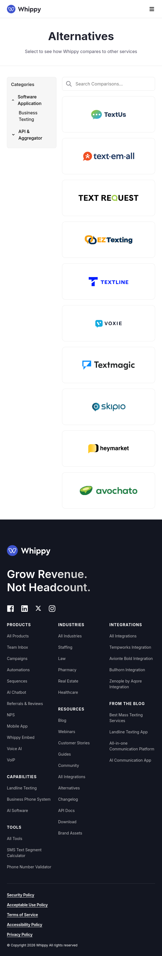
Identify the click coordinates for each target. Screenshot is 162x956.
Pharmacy (67, 669)
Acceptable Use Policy (27, 904)
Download (67, 821)
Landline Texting (22, 788)
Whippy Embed (20, 737)
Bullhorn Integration (127, 669)
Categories (22, 84)
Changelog (68, 799)
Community (68, 765)
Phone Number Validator (29, 866)
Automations (18, 669)
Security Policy (20, 895)
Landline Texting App (128, 732)
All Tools (14, 838)
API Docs (66, 810)
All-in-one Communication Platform (131, 746)
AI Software (17, 810)
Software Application (26, 100)
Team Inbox (17, 647)
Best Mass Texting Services (126, 717)
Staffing (65, 647)
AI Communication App (130, 760)
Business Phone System (28, 799)
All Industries (70, 636)
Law (62, 658)
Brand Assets (70, 833)
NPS (11, 714)
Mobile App (17, 726)
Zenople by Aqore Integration (125, 684)
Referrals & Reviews (25, 703)
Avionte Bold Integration (131, 658)
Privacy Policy (20, 934)
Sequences (17, 681)
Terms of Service (22, 914)
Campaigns (17, 658)
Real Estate (68, 681)
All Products (18, 636)
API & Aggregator (26, 135)
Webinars (66, 731)
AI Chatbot (16, 692)
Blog (62, 720)
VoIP (11, 760)
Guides (64, 754)
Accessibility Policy (24, 924)
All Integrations (71, 776)
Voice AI (14, 748)
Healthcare (68, 692)
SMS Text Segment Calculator (24, 852)
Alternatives (69, 788)
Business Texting (28, 116)
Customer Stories (74, 743)
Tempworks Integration (130, 647)
